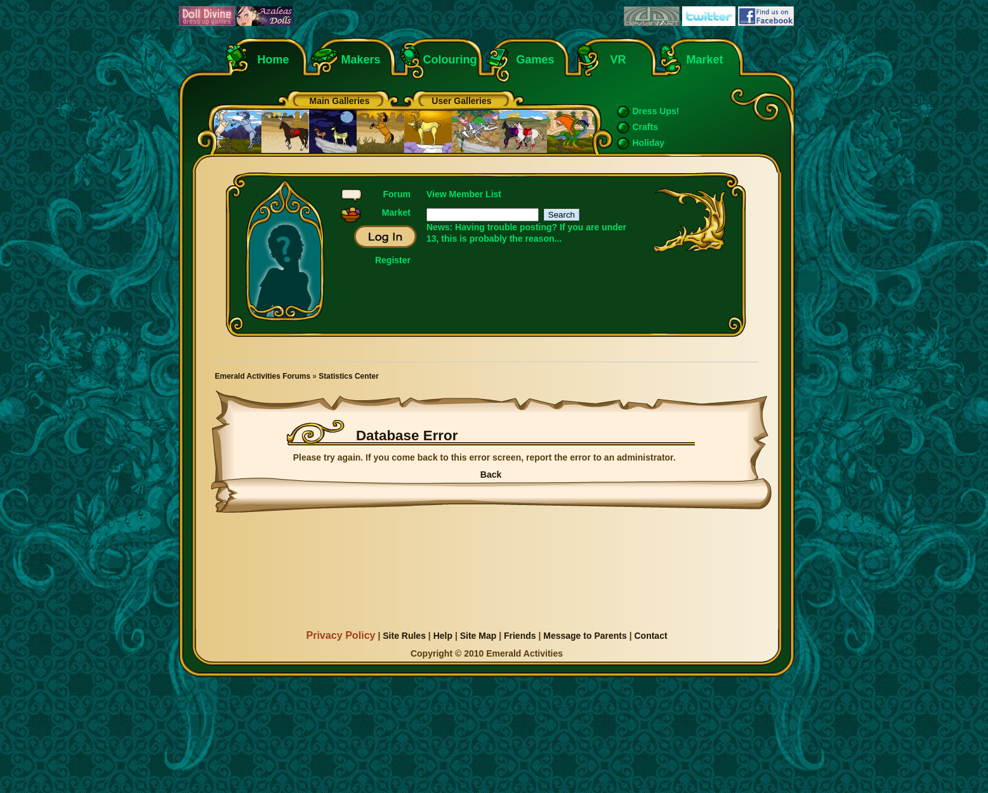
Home (273, 59)
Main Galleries (340, 101)
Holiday (649, 143)
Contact (650, 636)
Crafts (645, 127)
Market (705, 59)
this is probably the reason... (501, 238)
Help (442, 636)
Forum (397, 194)
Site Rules (404, 636)
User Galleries (461, 101)
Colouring (450, 59)
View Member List (463, 194)
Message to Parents (585, 636)
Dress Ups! (656, 111)
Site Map (478, 636)
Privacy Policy (340, 635)
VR (615, 59)
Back (490, 474)
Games (536, 59)
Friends (520, 636)
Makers (361, 59)
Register (393, 260)
